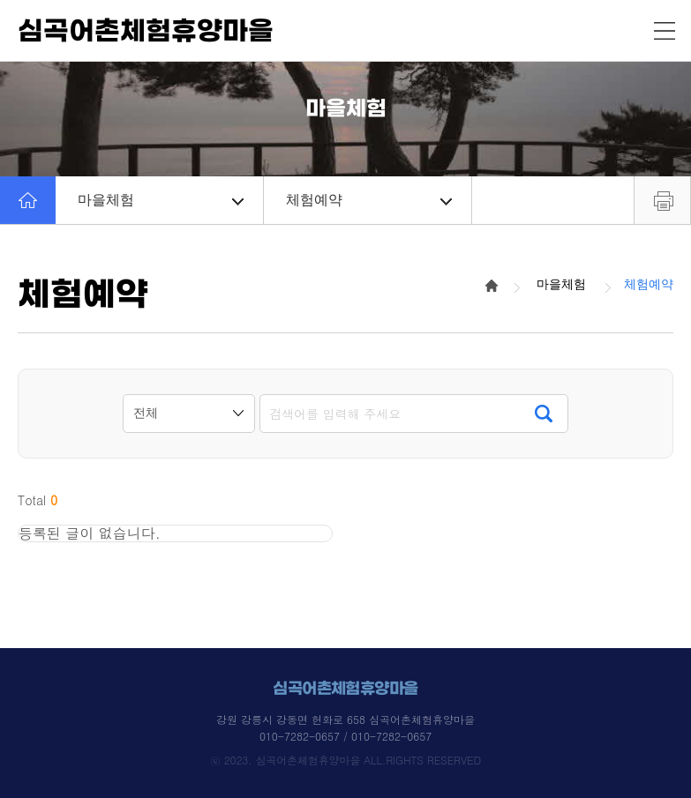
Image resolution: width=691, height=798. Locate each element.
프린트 (662, 200)
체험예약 (369, 199)
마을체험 (161, 199)
